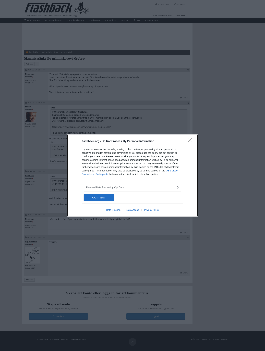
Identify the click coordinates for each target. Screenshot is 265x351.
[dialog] (132, 175)
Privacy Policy (151, 210)
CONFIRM (99, 197)
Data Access (132, 210)
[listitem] (132, 187)
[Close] (191, 141)
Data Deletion (113, 210)
